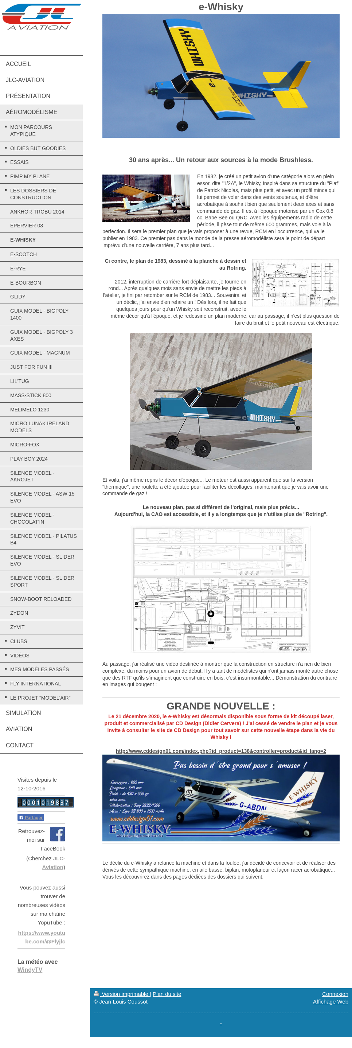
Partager (31, 817)
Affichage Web (330, 1001)
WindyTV (29, 970)
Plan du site (167, 994)
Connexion (335, 994)
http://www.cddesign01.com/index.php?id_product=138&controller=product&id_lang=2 (221, 751)
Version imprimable (122, 994)
